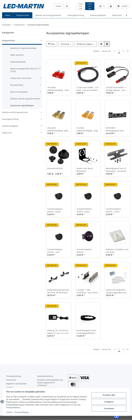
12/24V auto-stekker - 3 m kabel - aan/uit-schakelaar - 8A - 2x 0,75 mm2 (88, 88)
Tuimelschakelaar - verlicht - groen (85, 210)
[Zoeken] (58, 6)
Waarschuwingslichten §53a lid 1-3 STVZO (25, 70)
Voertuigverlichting (10, 119)
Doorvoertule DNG (55, 168)
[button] (102, 6)
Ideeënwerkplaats (18, 62)
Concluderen (109, 409)
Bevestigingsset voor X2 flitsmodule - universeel (116, 169)
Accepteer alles (108, 395)
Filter (51, 44)
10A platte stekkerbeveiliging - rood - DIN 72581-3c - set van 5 (58, 88)
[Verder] (127, 51)
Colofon (9, 412)
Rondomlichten (16, 85)
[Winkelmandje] (122, 6)
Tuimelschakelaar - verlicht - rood (55, 250)
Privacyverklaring (13, 407)
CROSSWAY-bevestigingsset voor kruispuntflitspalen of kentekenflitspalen (115, 129)
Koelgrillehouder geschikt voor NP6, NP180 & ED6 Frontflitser (58, 291)
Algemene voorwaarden (16, 383)
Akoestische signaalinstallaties (23, 48)
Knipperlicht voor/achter (20, 78)
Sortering (65, 44)
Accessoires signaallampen (22, 105)
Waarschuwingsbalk (19, 92)
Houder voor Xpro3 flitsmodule (85, 169)
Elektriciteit (7, 133)
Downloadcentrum (45, 376)
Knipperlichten (8, 40)
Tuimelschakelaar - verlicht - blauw (55, 210)
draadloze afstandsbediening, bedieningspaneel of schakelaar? (50, 383)
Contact (9, 387)
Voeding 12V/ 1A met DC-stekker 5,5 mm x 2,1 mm (58, 331)
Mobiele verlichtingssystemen (15, 112)
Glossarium (11, 380)
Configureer (109, 402)
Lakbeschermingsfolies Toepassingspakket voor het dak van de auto (116, 291)
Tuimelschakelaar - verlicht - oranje (114, 210)
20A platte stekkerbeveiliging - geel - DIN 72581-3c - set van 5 (58, 129)
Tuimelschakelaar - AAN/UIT (85, 250)
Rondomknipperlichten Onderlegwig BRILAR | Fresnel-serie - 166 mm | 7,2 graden (87, 331)
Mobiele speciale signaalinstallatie (25, 98)
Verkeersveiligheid (10, 126)
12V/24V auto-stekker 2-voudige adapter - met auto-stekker (116, 88)
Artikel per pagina (84, 44)
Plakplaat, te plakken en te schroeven (117, 250)
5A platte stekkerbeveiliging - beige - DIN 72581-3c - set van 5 (88, 129)
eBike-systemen (17, 55)
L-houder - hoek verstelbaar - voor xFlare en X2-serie (87, 291)
